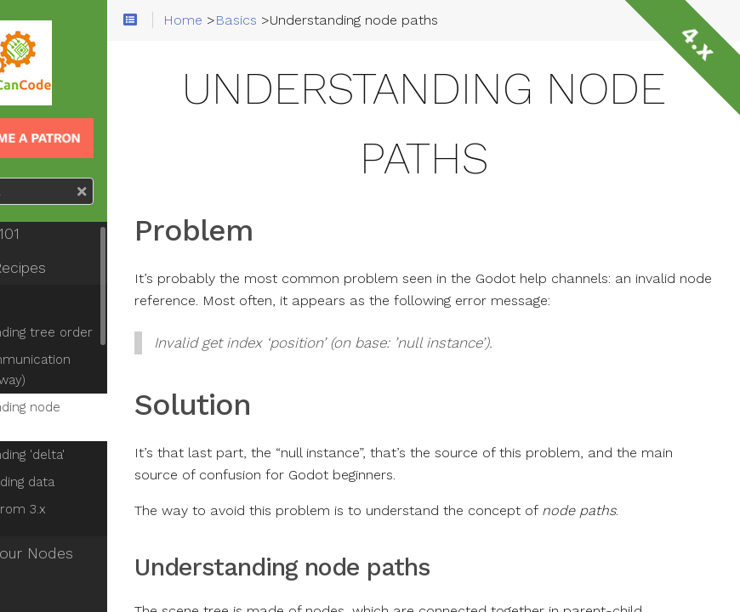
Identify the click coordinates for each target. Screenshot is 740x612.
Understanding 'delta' (90, 454)
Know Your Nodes (88, 553)
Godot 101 (61, 233)
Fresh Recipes (74, 267)
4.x (697, 42)
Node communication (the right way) (93, 370)
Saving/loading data (85, 482)
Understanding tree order (104, 332)
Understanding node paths (88, 417)
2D (35, 587)
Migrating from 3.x (80, 509)
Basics (48, 301)
